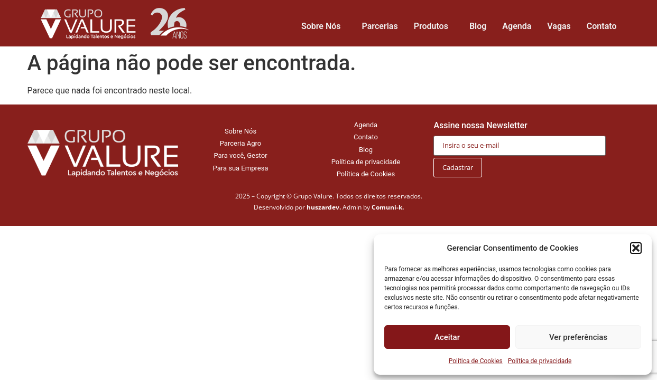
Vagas (559, 26)
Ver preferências (578, 337)
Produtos (434, 26)
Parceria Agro (241, 143)
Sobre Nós (323, 26)
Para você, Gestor (240, 155)
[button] (636, 248)
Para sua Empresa (241, 168)
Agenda (516, 26)
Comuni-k (387, 207)
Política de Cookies (476, 361)
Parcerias (380, 26)
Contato (602, 26)
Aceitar (447, 337)
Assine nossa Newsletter (519, 135)
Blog (477, 26)
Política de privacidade (540, 361)
